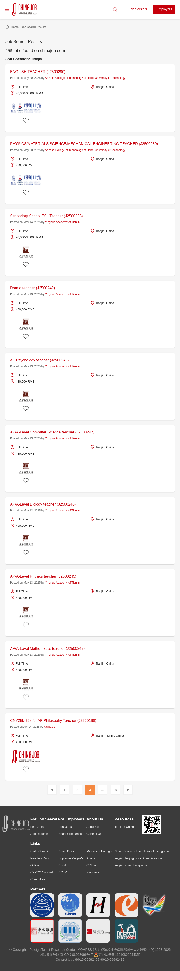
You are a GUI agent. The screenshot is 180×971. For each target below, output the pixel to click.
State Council (39, 851)
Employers (164, 9)
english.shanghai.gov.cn (131, 865)
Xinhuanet (93, 872)
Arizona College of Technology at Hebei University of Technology (85, 78)
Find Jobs (37, 826)
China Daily (66, 851)
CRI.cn (91, 865)
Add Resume (39, 834)
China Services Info (128, 851)
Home (15, 27)
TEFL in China (124, 826)
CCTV (62, 872)
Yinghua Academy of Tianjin (62, 222)
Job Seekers (138, 9)
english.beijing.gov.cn (129, 858)
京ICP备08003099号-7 (76, 954)
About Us (92, 826)
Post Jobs (65, 826)
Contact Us (93, 834)
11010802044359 (127, 954)
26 (115, 790)
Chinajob (49, 726)
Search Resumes (70, 834)
